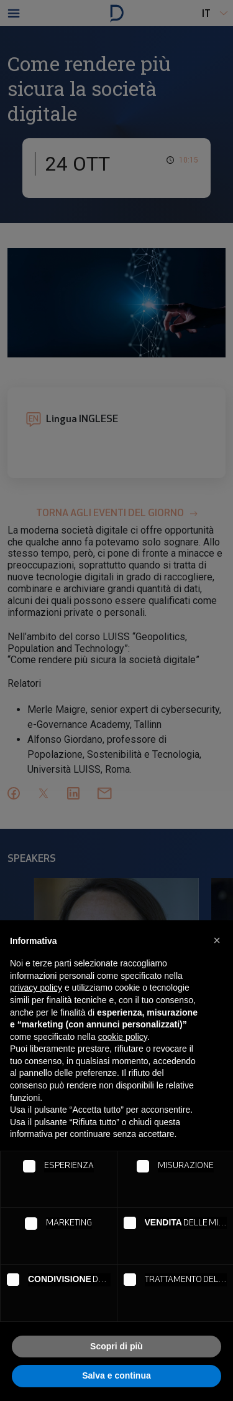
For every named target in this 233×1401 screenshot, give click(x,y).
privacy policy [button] (36, 988)
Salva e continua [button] (116, 1375)
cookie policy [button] (122, 1037)
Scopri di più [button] (116, 1346)
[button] (217, 940)
